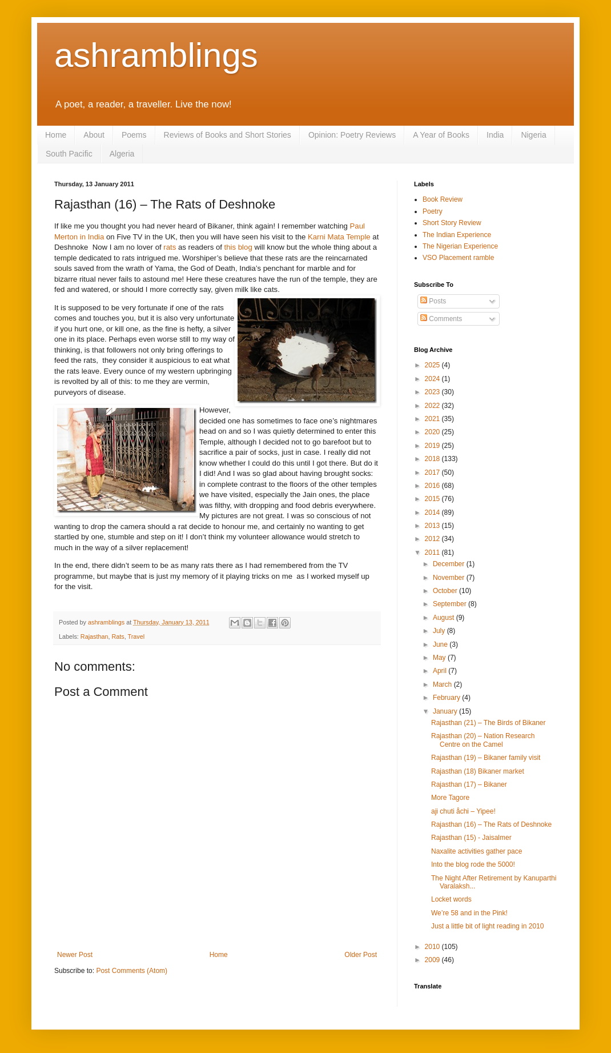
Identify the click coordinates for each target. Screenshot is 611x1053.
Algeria (122, 153)
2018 (433, 459)
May (440, 658)
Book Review (443, 199)
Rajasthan (94, 636)
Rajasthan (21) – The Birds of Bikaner (488, 723)
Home (55, 134)
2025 (433, 365)
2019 (433, 446)
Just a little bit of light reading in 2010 (487, 926)
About (93, 134)
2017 (433, 473)
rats (169, 247)
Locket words (451, 899)
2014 (433, 513)
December (450, 564)
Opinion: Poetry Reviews (352, 134)
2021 (433, 419)
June (441, 644)
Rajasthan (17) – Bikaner (469, 784)
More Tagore (450, 798)
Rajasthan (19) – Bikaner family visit (485, 758)
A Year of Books (441, 134)
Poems (134, 134)
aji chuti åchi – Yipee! (463, 811)
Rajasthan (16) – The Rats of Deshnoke (491, 824)
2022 (433, 406)
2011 (433, 552)
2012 (433, 539)
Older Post (360, 955)
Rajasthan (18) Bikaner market (477, 771)
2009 (433, 960)
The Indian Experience (457, 235)
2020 (433, 432)
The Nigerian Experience (460, 246)
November (450, 578)
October (446, 591)
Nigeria (533, 134)
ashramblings (156, 55)
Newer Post (75, 955)
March (443, 684)
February (447, 698)
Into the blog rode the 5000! (473, 864)
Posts (433, 301)
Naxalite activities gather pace (476, 851)
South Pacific (69, 153)
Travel (135, 636)
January (446, 711)
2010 (433, 947)
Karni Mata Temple (339, 237)
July (440, 631)
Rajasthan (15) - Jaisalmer (471, 838)
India (495, 134)
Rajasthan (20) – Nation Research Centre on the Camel (482, 740)
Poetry (433, 211)
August (444, 618)
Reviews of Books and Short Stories (227, 134)
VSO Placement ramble (458, 258)
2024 (433, 379)
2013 (433, 526)
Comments (441, 319)
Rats (117, 636)
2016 (433, 486)
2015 (433, 499)
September (450, 604)
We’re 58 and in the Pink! (469, 913)
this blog (238, 247)
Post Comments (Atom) (131, 971)
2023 (433, 392)
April (440, 671)
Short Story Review (452, 223)
